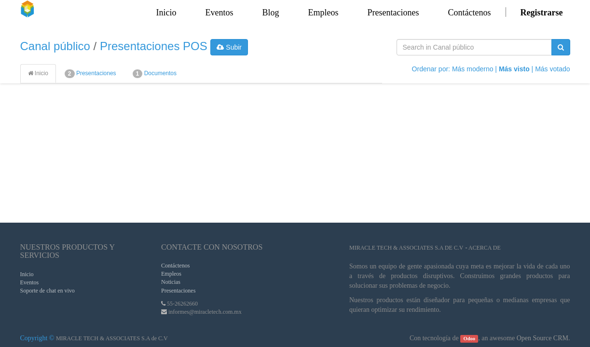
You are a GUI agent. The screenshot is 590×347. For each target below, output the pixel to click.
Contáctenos (175, 265)
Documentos (155, 73)
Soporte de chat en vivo (47, 290)
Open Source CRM (542, 338)
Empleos (171, 273)
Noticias (170, 282)
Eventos (29, 282)
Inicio (38, 73)
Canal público (55, 46)
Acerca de (484, 247)
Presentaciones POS (153, 46)
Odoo (470, 338)
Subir (229, 47)
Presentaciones (90, 73)
